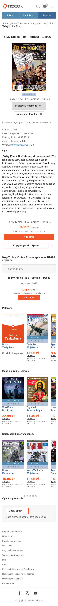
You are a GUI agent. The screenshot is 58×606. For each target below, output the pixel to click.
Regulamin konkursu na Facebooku (18, 569)
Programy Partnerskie (12, 531)
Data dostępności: (11, 133)
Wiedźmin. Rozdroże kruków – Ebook (11, 410)
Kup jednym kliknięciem (26, 245)
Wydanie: (25, 283)
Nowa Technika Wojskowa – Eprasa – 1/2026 (35, 473)
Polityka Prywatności (11, 541)
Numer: (6, 129)
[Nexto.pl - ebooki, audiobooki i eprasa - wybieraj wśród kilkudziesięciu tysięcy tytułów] (13, 6)
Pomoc (5, 560)
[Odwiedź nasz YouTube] (35, 593)
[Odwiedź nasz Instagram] (27, 593)
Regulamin (7, 545)
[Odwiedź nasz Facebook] (19, 593)
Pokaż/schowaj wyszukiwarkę (38, 6)
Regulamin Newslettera (12, 550)
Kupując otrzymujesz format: (16, 122)
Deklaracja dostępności (12, 579)
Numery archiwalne (27, 114)
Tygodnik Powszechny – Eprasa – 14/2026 (36, 410)
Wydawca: (7, 145)
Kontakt (5, 564)
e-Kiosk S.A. (37, 600)
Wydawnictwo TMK (23, 145)
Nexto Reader (8, 536)
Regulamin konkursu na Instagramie (18, 574)
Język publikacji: (10, 141)
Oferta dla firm (8, 583)
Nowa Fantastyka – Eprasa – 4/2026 (10, 473)
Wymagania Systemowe (13, 555)
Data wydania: (9, 137)
